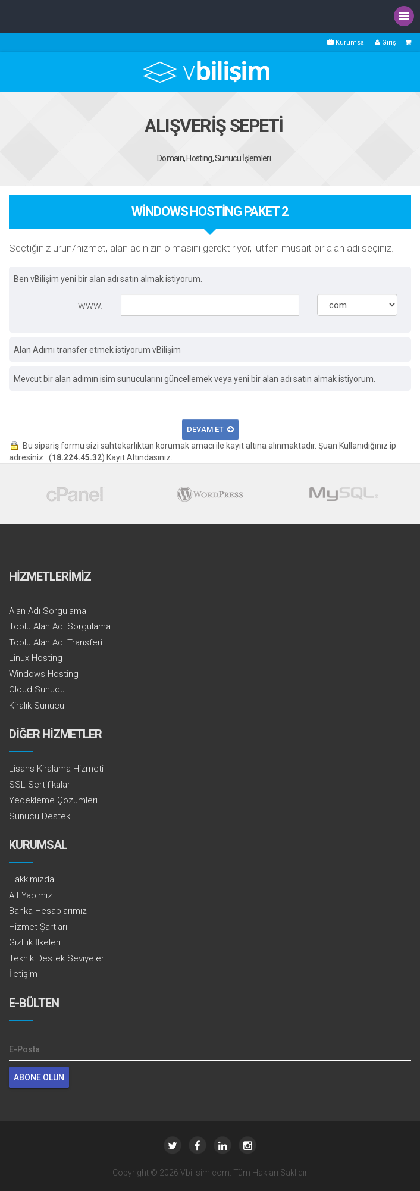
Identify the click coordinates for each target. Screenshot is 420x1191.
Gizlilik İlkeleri (35, 942)
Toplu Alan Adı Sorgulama (60, 626)
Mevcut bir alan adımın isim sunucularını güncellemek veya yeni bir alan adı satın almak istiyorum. (194, 379)
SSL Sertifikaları (40, 784)
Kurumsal (346, 42)
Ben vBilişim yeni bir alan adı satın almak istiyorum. (108, 279)
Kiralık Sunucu (36, 705)
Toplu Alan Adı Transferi (55, 642)
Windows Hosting (44, 674)
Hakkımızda (31, 879)
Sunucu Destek (39, 816)
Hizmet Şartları (38, 927)
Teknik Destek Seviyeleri (57, 958)
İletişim (23, 974)
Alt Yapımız (30, 895)
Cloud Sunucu (37, 689)
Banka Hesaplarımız (48, 910)
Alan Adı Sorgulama (47, 611)
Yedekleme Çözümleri (53, 800)
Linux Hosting (35, 658)
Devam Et (210, 429)
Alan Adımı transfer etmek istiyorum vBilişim (97, 350)
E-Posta (24, 1049)
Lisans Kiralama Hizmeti (56, 768)
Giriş (385, 42)
